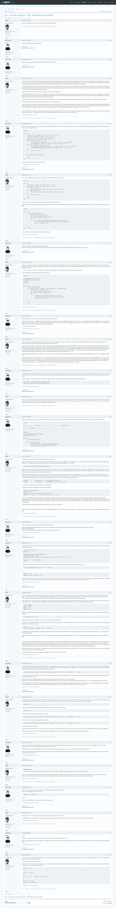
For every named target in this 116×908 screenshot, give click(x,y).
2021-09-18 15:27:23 (26, 396)
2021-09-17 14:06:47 (26, 262)
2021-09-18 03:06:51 (26, 315)
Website (8, 34)
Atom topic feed (108, 901)
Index (5, 9)
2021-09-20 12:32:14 (26, 592)
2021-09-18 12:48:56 (26, 339)
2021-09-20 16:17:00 (26, 812)
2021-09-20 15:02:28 (26, 765)
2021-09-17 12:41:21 (26, 174)
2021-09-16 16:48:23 (26, 78)
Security (100, 2)
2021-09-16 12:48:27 (26, 20)
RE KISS (26, 818)
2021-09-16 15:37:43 (26, 59)
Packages (77, 2)
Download (111, 2)
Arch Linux (8, 2)
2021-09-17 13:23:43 (26, 243)
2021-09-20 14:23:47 (26, 697)
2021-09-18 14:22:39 (26, 370)
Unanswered (108, 11)
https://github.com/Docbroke (28, 48)
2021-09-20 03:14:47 (26, 522)
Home (71, 2)
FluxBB (110, 903)
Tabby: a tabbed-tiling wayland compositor (40, 15)
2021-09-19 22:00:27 (26, 456)
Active (104, 11)
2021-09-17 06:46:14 (26, 123)
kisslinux (32, 800)
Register (18, 9)
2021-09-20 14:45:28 (26, 742)
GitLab (94, 2)
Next (29, 17)
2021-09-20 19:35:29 (26, 854)
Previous (10, 17)
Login (22, 9)
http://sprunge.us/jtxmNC (27, 528)
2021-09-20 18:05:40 (26, 833)
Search (13, 9)
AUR (105, 2)
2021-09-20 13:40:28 (26, 663)
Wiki (89, 2)
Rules (9, 9)
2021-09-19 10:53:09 (26, 416)
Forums (84, 2)
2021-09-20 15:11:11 (26, 787)
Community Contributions (17, 15)
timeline (39, 359)
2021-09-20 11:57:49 (26, 542)
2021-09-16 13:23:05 (26, 40)
